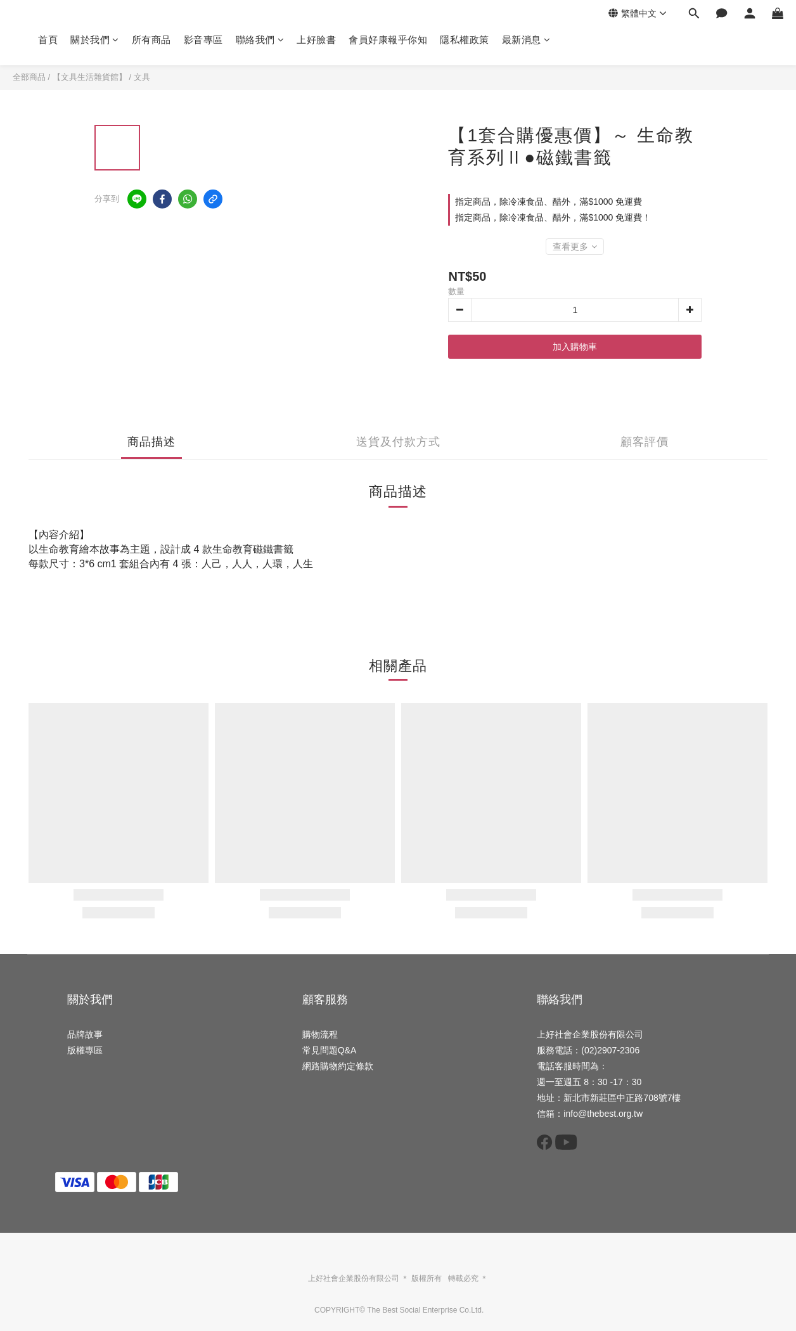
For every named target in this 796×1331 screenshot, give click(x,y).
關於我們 (94, 39)
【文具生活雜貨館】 (90, 77)
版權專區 (85, 1050)
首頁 (48, 39)
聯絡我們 (260, 39)
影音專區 (203, 39)
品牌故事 (85, 1034)
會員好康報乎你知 (388, 39)
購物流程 (320, 1034)
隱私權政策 (464, 39)
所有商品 (151, 39)
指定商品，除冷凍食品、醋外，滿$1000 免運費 (548, 201)
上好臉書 (316, 39)
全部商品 (29, 77)
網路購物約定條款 (337, 1066)
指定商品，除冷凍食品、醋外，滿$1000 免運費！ (553, 217)
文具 (142, 77)
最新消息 (526, 39)
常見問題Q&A (329, 1050)
